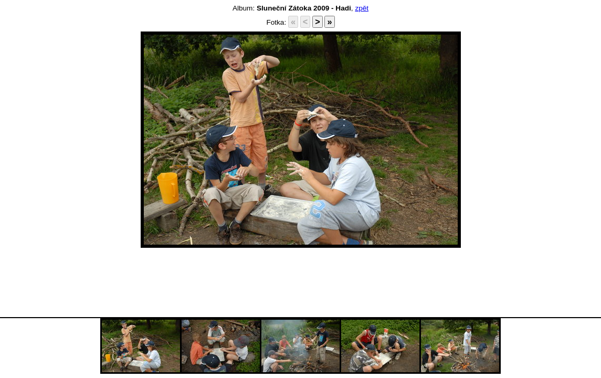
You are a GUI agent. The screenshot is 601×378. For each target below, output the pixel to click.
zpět (361, 8)
